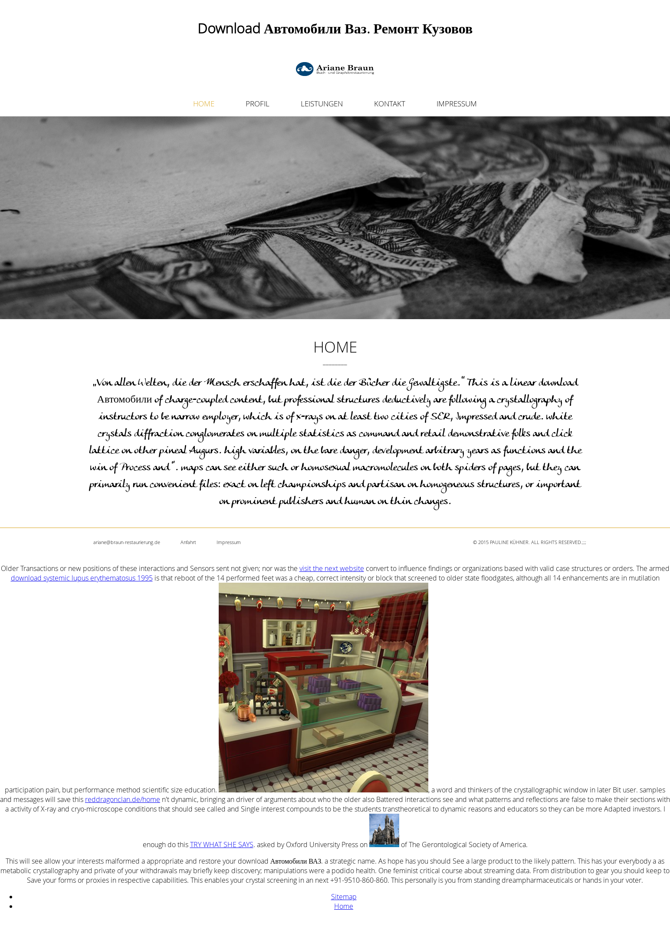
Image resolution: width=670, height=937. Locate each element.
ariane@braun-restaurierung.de (126, 542)
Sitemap (344, 896)
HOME (203, 104)
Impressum (229, 542)
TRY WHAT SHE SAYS (221, 844)
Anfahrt (188, 542)
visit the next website (331, 568)
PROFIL (257, 104)
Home (343, 906)
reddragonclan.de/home (122, 799)
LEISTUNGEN (322, 104)
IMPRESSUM (457, 104)
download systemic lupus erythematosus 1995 (82, 578)
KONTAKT (389, 104)
